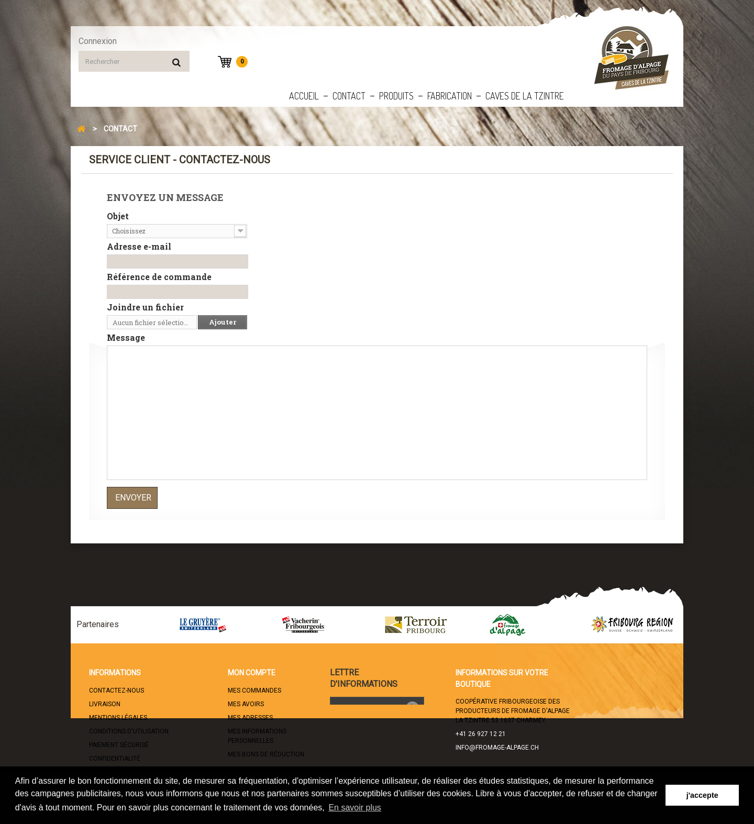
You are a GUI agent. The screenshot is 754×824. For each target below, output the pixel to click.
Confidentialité (114, 758)
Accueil (304, 96)
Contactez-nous (116, 690)
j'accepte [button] (702, 795)
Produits (396, 96)
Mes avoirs (246, 704)
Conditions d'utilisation (129, 731)
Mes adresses (250, 717)
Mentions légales (118, 717)
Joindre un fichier (145, 307)
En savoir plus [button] (354, 807)
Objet (118, 216)
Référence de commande (159, 277)
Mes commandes (254, 690)
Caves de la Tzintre (524, 96)
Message (126, 337)
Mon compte (251, 673)
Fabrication (449, 96)
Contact (348, 96)
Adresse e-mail (139, 246)
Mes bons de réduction (266, 754)
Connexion (98, 41)
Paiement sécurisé (119, 745)
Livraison (104, 704)
